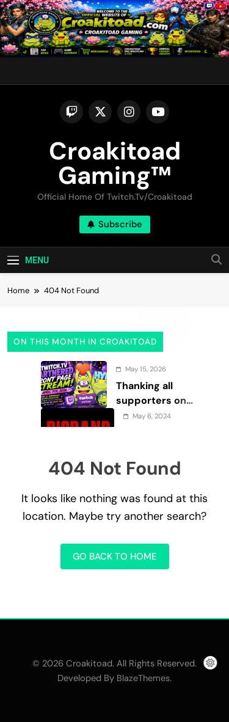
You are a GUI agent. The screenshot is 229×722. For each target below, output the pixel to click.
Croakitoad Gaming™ (115, 163)
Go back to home (115, 556)
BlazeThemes (143, 678)
